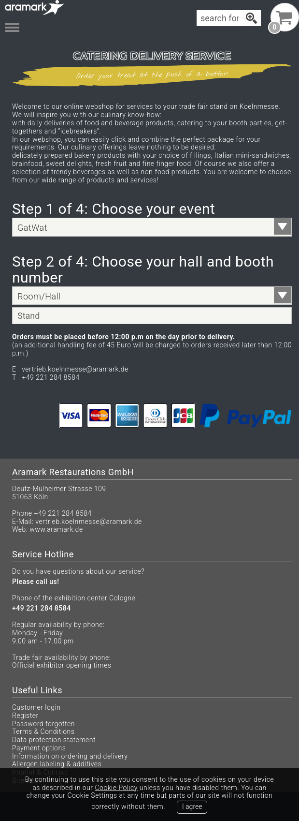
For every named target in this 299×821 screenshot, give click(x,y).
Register (25, 715)
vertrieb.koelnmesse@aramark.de (88, 521)
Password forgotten (43, 724)
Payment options (39, 748)
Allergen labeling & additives (56, 764)
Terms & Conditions (43, 731)
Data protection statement (54, 740)
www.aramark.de (56, 529)
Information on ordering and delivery (70, 756)
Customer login (36, 707)
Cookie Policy (116, 787)
